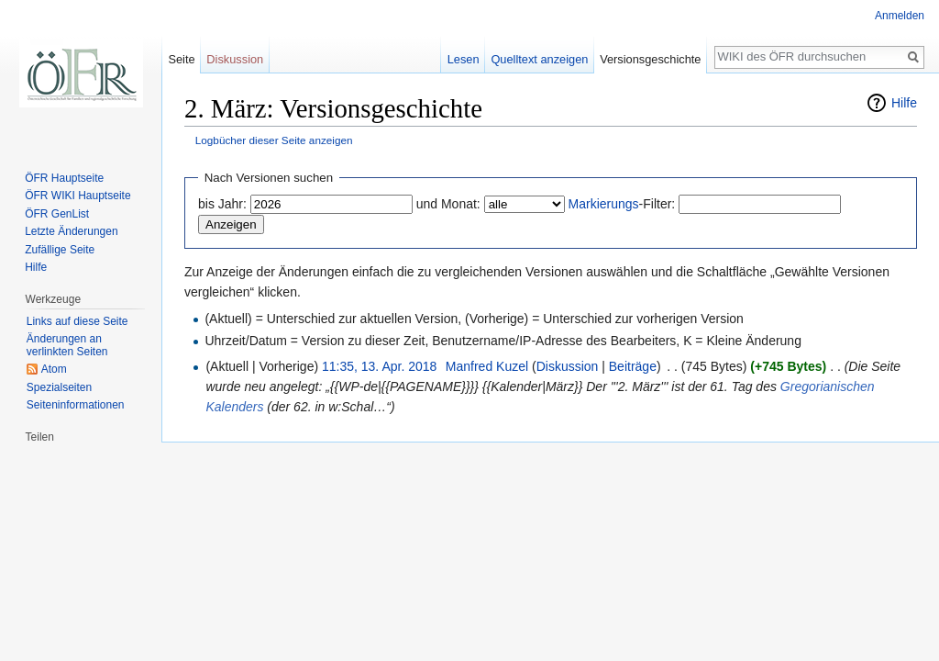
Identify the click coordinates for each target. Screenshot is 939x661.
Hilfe (904, 102)
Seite (181, 59)
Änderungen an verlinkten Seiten (67, 345)
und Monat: (448, 203)
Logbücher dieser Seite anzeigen (274, 140)
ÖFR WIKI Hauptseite (77, 195)
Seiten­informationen (76, 404)
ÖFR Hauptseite (64, 178)
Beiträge (633, 366)
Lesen (463, 59)
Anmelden (899, 15)
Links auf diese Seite (77, 321)
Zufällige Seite (59, 249)
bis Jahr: (222, 203)
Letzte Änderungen (71, 231)
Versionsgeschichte (650, 59)
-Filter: (622, 203)
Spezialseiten (59, 387)
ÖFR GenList (57, 213)
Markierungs (604, 203)
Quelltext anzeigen (539, 59)
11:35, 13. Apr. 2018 (379, 366)
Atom (54, 369)
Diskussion (567, 366)
